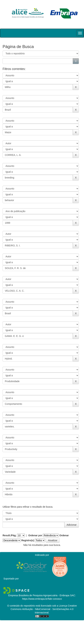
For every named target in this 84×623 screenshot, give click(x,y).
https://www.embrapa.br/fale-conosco (42, 598)
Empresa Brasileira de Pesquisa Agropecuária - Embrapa (38, 595)
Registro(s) (27, 540)
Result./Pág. (9, 535)
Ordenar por (35, 535)
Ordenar (64, 535)
